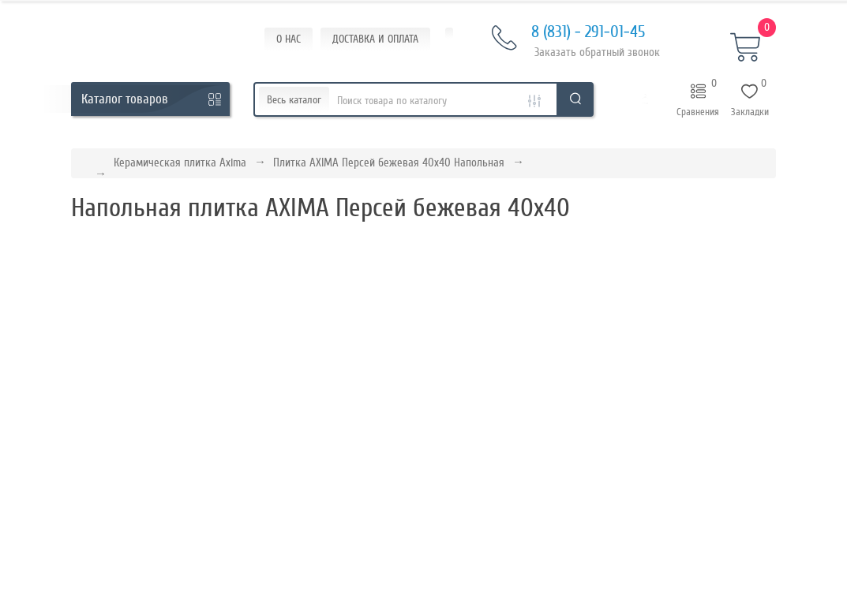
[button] (645, 99)
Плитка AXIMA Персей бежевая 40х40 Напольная (388, 162)
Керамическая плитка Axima (180, 162)
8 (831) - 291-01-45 (568, 32)
